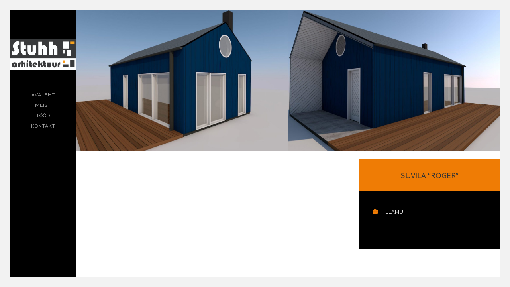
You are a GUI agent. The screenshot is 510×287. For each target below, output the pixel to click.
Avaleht (43, 95)
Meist (43, 105)
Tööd (43, 115)
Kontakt (43, 126)
